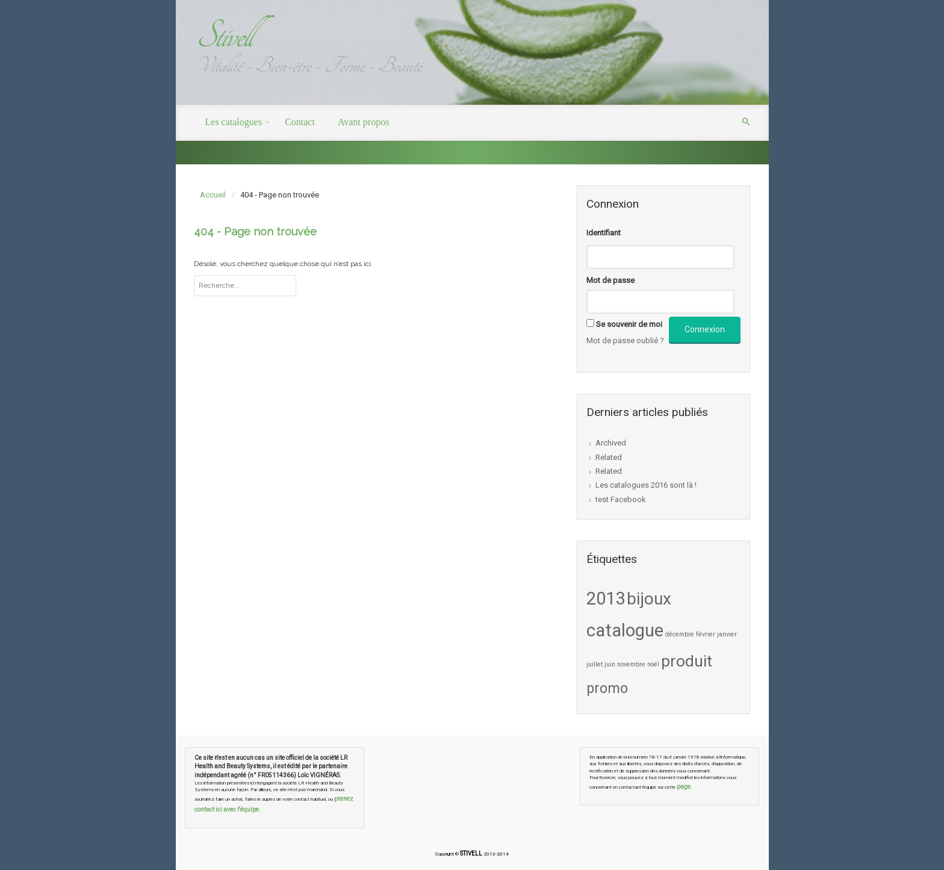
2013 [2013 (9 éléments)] (605, 598)
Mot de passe (610, 280)
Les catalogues (233, 122)
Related (608, 457)
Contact (300, 122)
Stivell (223, 35)
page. (684, 786)
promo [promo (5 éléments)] (607, 688)
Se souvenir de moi (629, 324)
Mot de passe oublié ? (625, 340)
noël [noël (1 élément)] (653, 664)
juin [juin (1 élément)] (609, 664)
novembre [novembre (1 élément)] (631, 664)
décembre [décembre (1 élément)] (679, 634)
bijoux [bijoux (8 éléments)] (649, 599)
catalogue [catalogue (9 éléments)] (624, 630)
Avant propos (363, 122)
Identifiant (603, 232)
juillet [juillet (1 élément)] (594, 664)
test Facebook (620, 499)
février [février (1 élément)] (705, 634)
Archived (610, 442)
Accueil (213, 194)
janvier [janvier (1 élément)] (727, 634)
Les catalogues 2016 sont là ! (646, 484)
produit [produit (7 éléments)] (686, 661)
